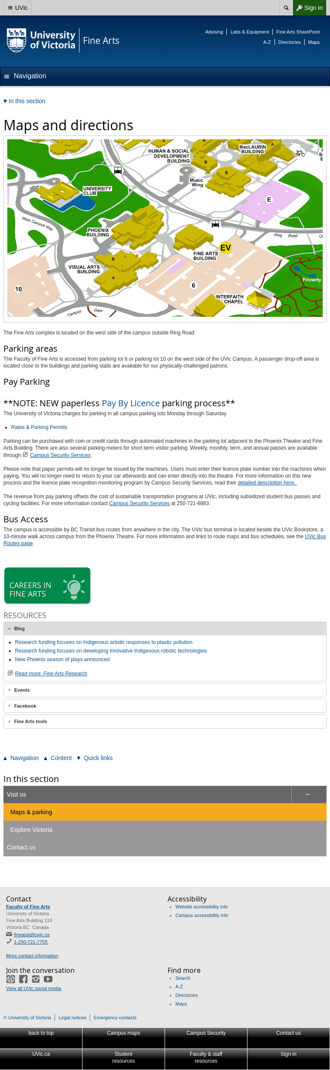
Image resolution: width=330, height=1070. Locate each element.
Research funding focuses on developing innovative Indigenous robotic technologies (111, 651)
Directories (289, 42)
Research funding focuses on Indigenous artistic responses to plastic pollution (103, 642)
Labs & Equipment (249, 31)
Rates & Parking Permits (39, 427)
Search (182, 978)
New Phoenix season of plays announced (62, 659)
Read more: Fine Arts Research (51, 674)
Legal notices (72, 1017)
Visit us (16, 794)
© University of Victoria (27, 1017)
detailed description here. (267, 483)
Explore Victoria (31, 829)
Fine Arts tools (30, 721)
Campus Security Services (60, 455)
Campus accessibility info (202, 915)
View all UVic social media (33, 988)
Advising (214, 31)
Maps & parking (31, 812)
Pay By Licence (131, 403)
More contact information (32, 955)
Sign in (308, 7)
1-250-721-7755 (30, 941)
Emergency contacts (115, 1017)
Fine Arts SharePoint (298, 31)
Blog (19, 628)
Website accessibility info (201, 906)
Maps (314, 42)
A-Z (267, 42)
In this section (31, 778)
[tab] (165, 628)
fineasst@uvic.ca (31, 934)
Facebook (25, 705)
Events (22, 690)
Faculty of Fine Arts (28, 906)
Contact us (21, 847)
